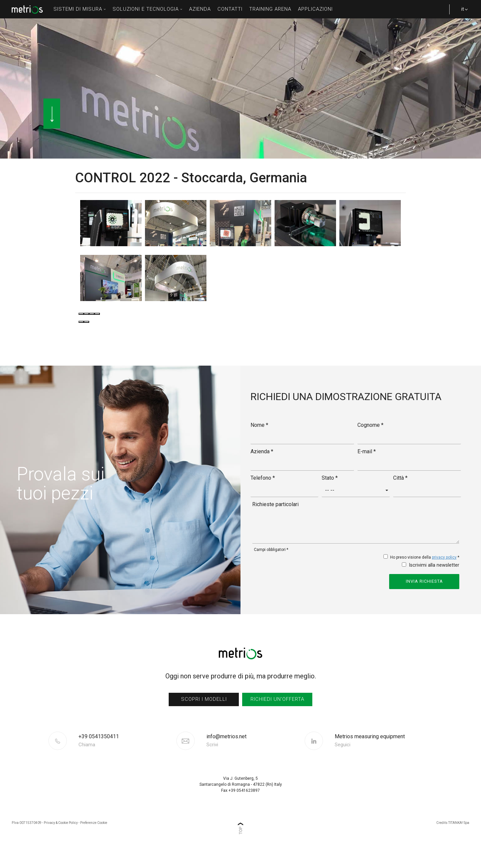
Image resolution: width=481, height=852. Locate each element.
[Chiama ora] (126, 741)
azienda (200, 9)
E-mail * (366, 451)
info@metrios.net (226, 741)
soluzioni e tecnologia (147, 9)
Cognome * (370, 425)
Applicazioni (315, 9)
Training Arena (270, 9)
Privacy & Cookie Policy (61, 823)
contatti (230, 9)
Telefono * (263, 478)
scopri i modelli (204, 699)
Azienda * (262, 451)
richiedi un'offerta (277, 699)
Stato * (330, 478)
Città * (400, 478)
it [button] (461, 12)
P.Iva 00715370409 (26, 823)
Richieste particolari (275, 504)
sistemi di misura (79, 9)
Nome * (259, 425)
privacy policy (444, 557)
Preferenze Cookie (93, 823)
